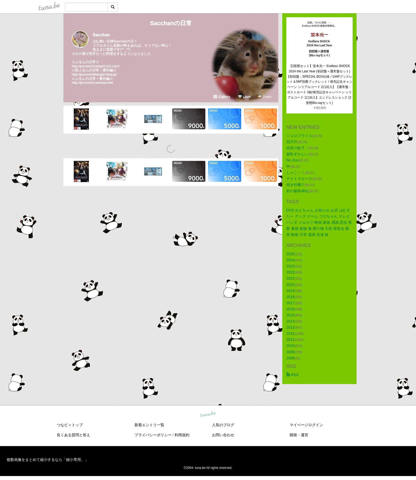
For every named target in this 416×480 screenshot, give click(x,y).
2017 (290, 303)
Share (264, 97)
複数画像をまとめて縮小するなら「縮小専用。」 (47, 459)
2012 (290, 333)
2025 (290, 254)
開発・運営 (299, 435)
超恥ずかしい (297, 154)
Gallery (222, 97)
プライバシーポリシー (153, 435)
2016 (290, 309)
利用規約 (182, 435)
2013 (290, 327)
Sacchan (101, 35)
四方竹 (291, 142)
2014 (290, 321)
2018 (290, 297)
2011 (290, 339)
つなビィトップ (70, 425)
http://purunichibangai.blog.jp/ (94, 74)
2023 (290, 266)
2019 (290, 291)
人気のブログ (223, 425)
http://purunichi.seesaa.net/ (92, 83)
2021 (290, 278)
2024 (290, 260)
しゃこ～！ (295, 172)
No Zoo (292, 160)
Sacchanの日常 (171, 23)
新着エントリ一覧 (149, 425)
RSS (292, 375)
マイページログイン (306, 425)
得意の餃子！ (297, 148)
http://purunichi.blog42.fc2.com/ (96, 66)
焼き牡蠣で (295, 185)
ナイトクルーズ (299, 179)
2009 (290, 352)
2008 (290, 358)
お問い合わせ (223, 435)
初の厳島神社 (297, 191)
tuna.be (208, 414)
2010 (290, 346)
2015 (290, 315)
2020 (290, 285)
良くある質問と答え (73, 435)
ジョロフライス (299, 136)
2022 (290, 272)
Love (244, 97)
